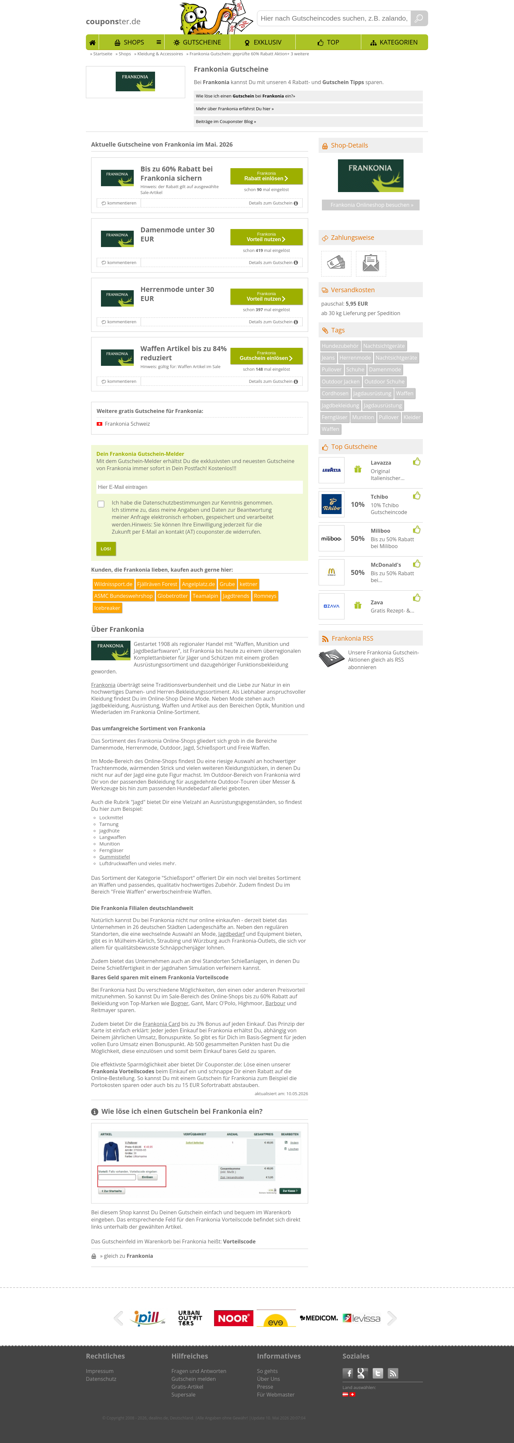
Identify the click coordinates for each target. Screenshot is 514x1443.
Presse (265, 1386)
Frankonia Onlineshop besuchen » (371, 204)
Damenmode (385, 369)
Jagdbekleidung (340, 405)
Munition (363, 417)
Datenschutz (101, 1378)
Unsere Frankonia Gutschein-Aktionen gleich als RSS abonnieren (383, 660)
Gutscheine (202, 42)
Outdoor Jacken (341, 381)
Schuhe (355, 369)
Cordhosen (335, 393)
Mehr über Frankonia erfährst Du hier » (235, 109)
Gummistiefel (114, 856)
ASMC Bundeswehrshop (123, 595)
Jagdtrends (236, 595)
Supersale (183, 1394)
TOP (333, 42)
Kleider (412, 417)
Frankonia (103, 684)
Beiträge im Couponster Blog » (226, 121)
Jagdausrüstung (372, 393)
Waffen (404, 393)
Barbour (275, 1003)
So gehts (267, 1371)
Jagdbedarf (231, 933)
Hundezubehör (340, 345)
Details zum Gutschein (270, 203)
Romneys (265, 595)
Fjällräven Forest (157, 584)
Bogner (179, 1003)
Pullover (332, 369)
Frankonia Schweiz (127, 423)
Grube (227, 584)
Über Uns (268, 1378)
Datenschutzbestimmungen (176, 502)
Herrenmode (355, 357)
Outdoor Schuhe (385, 381)
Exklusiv (268, 42)
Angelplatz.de (198, 584)
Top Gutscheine (354, 446)
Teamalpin (205, 595)
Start (92, 41)
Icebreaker (107, 608)
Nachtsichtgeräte (384, 345)
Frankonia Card (161, 1023)
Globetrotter (172, 595)
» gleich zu (126, 1255)
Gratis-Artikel (187, 1386)
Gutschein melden (193, 1378)
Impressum (99, 1371)
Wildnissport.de (113, 584)
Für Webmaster (276, 1394)
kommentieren (122, 203)
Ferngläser (334, 417)
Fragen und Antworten (199, 1371)
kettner (248, 584)
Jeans (328, 357)
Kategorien (399, 42)
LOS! (106, 548)
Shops (134, 42)
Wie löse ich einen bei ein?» (245, 96)
